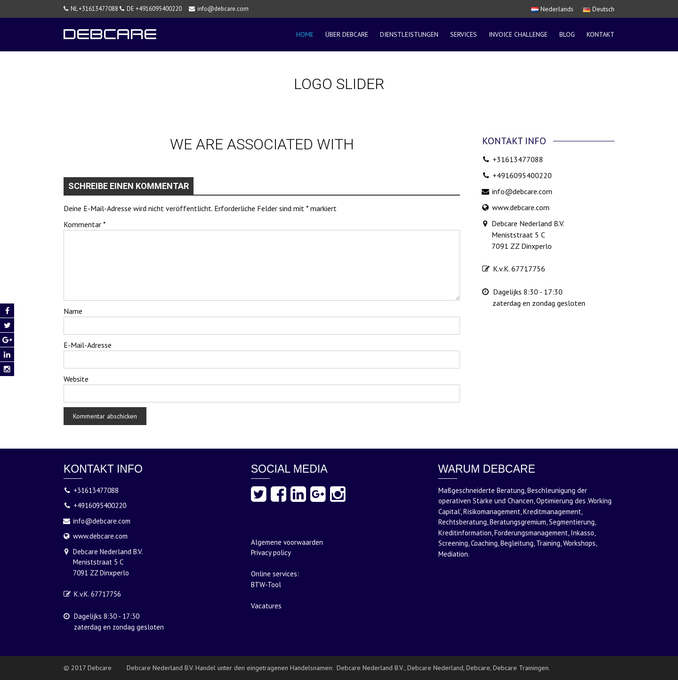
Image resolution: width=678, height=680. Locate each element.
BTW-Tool (266, 584)
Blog (567, 34)
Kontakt (600, 34)
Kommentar (85, 224)
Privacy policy (271, 552)
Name (73, 311)
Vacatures (266, 605)
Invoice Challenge (518, 34)
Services (463, 34)
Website (76, 379)
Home (305, 34)
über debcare (346, 34)
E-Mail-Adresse (88, 345)
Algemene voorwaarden (287, 542)
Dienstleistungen (409, 34)
